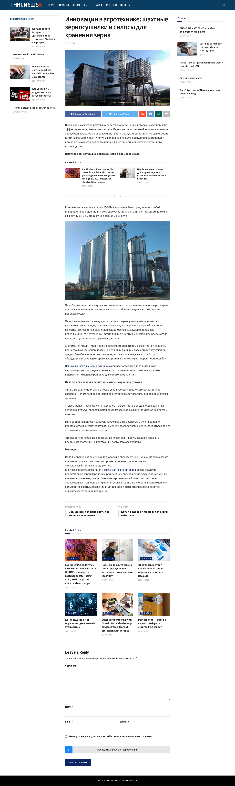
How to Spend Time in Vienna (28, 54)
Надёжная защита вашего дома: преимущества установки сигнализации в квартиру (151, 174)
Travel (98, 5)
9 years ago (19, 112)
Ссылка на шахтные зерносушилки (86, 366)
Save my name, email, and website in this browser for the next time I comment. (110, 736)
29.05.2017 (185, 36)
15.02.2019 (185, 70)
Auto (87, 5)
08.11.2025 (142, 183)
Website (124, 722)
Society (125, 5)
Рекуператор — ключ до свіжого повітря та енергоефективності (152, 623)
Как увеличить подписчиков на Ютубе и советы (41, 92)
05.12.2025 (87, 186)
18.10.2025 (107, 635)
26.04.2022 (205, 55)
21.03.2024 (70, 43)
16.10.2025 (143, 631)
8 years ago (19, 59)
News (51, 5)
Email (69, 722)
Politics (111, 5)
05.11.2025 (143, 580)
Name (69, 707)
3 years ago (39, 47)
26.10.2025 (70, 631)
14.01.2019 (185, 82)
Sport (76, 5)
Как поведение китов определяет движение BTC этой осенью (80, 623)
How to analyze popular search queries (34, 107)
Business (63, 5)
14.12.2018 (185, 98)
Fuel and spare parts (191, 78)
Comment (71, 666)
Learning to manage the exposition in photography (211, 47)
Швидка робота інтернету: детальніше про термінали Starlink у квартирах (43, 35)
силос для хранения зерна (120, 469)
